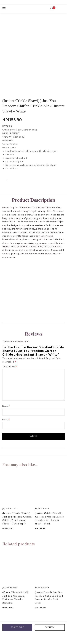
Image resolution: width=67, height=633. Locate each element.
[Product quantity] (6, 181)
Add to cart (17, 627)
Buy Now (49, 627)
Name (6, 406)
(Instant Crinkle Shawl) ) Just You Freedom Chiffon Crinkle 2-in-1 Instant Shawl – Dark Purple (17, 518)
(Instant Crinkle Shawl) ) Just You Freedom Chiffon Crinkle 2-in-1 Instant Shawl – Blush (49, 518)
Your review (9, 367)
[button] (51, 9)
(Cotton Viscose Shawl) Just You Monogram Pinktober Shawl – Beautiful (15, 598)
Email (6, 420)
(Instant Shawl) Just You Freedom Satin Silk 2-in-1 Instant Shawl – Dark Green (49, 598)
